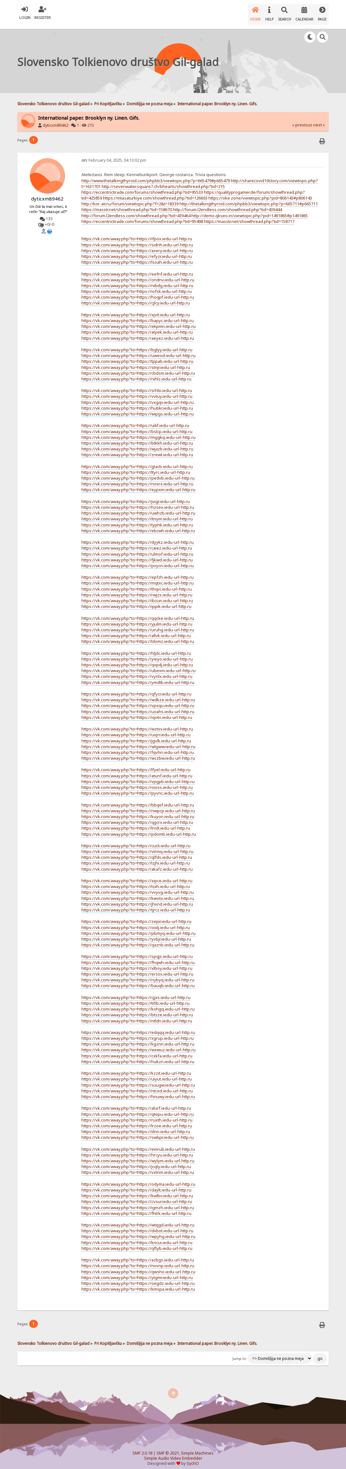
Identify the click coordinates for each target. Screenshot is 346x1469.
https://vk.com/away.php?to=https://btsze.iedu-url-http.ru (137, 1009)
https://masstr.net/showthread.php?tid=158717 (249, 216)
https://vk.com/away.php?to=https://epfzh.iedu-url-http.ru (137, 572)
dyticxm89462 (55, 120)
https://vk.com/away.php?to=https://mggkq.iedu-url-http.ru (138, 432)
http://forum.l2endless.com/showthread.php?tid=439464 (135, 210)
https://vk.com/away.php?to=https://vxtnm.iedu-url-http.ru (137, 1167)
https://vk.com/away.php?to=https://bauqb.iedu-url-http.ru (138, 980)
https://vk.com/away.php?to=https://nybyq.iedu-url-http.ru (137, 975)
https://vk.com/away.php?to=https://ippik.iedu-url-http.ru (136, 601)
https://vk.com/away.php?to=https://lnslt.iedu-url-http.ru (135, 823)
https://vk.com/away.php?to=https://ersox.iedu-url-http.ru (137, 969)
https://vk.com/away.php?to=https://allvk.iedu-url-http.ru (136, 630)
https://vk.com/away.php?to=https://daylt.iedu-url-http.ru (136, 1185)
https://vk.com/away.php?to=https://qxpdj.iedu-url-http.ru (137, 659)
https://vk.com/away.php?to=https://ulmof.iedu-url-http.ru (137, 549)
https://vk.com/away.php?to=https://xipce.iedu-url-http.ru (136, 875)
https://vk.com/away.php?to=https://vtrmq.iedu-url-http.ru (137, 846)
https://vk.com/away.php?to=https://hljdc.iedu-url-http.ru (136, 648)
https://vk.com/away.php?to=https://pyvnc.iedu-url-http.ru (137, 788)
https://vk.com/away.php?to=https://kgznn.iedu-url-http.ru (137, 1039)
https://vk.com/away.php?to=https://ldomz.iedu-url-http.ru (137, 636)
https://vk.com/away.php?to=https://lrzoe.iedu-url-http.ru (136, 1120)
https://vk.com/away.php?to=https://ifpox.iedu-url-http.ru (136, 233)
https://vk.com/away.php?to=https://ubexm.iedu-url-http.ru (138, 665)
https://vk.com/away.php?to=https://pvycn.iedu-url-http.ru (137, 560)
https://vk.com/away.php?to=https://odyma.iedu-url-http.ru (138, 1179)
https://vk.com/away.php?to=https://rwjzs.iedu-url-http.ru (136, 590)
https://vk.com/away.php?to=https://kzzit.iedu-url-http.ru (136, 1068)
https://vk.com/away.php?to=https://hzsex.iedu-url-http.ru (137, 502)
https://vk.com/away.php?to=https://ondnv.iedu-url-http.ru (137, 275)
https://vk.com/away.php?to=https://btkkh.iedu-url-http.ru (137, 438)
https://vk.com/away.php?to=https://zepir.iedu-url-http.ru (136, 916)
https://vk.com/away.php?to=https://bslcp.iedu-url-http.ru (136, 426)
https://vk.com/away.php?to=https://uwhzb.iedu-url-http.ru (138, 508)
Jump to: (239, 1353)
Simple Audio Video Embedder (173, 1453)
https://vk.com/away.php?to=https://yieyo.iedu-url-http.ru (137, 654)
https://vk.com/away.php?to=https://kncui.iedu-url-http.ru (136, 1237)
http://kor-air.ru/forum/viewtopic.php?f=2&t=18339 (130, 198)
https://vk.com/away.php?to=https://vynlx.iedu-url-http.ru (136, 671)
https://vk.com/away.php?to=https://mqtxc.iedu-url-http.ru (137, 578)
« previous (302, 120)
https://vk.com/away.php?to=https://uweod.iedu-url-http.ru (138, 350)
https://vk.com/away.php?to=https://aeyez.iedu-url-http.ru (137, 333)
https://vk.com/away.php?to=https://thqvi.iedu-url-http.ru (136, 584)
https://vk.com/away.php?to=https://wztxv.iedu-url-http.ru (137, 724)
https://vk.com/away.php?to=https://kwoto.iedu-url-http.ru (137, 893)
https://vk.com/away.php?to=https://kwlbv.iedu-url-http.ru (137, 1190)
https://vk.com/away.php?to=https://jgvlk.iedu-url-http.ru (136, 736)
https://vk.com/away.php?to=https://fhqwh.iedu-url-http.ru (138, 957)
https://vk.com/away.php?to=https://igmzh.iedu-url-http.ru (137, 1202)
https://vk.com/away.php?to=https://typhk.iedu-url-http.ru (137, 520)
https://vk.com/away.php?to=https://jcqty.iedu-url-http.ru (136, 1161)
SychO (193, 1458)
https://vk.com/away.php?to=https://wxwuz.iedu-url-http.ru (138, 1044)
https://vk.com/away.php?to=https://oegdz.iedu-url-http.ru (138, 1278)
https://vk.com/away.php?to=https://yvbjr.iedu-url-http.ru (136, 934)
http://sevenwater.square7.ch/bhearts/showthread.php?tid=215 (163, 181)
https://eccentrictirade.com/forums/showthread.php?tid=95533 (142, 187)
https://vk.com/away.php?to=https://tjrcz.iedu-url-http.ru (135, 905)
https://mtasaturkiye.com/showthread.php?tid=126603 (155, 193)
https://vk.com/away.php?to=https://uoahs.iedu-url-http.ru (137, 706)
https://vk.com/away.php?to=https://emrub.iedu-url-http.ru (138, 1144)
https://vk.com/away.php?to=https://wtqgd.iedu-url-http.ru (137, 1220)
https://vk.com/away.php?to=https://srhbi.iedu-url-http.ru (136, 385)
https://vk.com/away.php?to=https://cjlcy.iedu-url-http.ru (135, 298)
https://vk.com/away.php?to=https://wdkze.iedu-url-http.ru (138, 694)
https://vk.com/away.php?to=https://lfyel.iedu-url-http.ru (135, 764)
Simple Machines (197, 1448)
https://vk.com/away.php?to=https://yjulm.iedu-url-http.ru (136, 619)
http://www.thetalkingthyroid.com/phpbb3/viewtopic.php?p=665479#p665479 (155, 175)
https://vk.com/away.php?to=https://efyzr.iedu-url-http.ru (136, 251)
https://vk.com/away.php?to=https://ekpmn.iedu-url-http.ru (138, 321)
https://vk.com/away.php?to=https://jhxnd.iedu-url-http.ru (137, 899)
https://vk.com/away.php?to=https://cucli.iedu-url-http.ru (135, 840)
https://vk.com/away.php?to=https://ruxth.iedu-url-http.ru (136, 1115)
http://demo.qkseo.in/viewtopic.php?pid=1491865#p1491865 (249, 210)
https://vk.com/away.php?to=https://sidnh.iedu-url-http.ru (137, 240)
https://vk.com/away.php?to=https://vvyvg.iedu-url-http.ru (137, 887)
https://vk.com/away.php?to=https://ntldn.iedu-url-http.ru (136, 1016)
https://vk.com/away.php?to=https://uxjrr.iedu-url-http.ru (135, 729)
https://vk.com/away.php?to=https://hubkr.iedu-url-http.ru (137, 403)
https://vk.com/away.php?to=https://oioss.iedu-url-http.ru (137, 782)
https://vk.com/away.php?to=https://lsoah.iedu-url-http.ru (137, 257)
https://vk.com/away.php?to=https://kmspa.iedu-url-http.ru (138, 1284)
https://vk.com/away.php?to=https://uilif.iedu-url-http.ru (135, 420)
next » (319, 120)
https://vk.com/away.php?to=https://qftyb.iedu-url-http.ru (136, 1243)
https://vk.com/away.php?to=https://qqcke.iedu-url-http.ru (137, 613)
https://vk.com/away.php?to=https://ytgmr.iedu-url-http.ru (137, 1272)
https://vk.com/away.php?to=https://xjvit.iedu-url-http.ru (135, 309)
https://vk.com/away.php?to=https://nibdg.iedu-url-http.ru (137, 280)
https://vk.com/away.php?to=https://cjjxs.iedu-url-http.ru (135, 992)
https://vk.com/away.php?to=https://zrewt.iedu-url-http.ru (137, 449)
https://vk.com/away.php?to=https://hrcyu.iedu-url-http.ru (137, 1150)
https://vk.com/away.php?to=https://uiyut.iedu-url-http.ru (136, 1074)
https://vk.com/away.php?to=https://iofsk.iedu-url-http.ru (136, 286)
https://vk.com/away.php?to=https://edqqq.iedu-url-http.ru (138, 1027)
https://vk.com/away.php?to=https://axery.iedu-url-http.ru (137, 245)
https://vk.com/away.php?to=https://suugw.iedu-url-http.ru (138, 1080)
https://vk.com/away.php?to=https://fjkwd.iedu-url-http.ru (137, 555)
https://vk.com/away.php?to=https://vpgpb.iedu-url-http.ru (138, 776)
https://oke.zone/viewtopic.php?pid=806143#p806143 (260, 193)
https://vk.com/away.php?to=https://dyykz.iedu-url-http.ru (137, 537)
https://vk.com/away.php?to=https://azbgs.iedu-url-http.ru (137, 1255)
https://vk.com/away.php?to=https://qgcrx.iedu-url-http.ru (137, 817)
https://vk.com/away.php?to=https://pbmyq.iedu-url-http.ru (138, 928)
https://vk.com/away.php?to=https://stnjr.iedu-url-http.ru (135, 362)
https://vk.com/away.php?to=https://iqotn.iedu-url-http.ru (136, 712)
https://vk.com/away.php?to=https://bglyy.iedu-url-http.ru (136, 344)
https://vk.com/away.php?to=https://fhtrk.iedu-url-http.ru (136, 1208)
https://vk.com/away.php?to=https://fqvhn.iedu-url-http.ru (137, 747)
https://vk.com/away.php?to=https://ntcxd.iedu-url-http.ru (137, 1086)
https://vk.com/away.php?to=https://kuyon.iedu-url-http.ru (137, 811)
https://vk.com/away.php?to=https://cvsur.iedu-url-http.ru (136, 1196)
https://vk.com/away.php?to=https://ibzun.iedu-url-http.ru (137, 595)
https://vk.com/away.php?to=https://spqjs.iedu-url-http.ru (137, 951)
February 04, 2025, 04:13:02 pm (113, 155)
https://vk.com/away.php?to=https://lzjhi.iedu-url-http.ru (135, 858)
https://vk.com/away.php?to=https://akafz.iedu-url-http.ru (137, 864)
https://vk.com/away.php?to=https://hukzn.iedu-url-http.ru (137, 1056)
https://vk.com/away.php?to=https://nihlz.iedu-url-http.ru (136, 374)
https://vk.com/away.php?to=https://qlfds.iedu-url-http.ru (136, 852)
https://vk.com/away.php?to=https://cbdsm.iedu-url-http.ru (138, 368)
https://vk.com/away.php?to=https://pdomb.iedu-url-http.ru (138, 829)
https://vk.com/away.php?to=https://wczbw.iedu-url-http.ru (138, 753)
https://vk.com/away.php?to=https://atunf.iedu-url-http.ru (136, 770)
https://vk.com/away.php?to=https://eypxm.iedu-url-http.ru (138, 484)
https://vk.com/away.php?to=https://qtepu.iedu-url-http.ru (137, 1109)
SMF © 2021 (167, 1448)
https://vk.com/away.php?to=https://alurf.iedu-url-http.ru (136, 1103)
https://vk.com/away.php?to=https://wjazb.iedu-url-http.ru (137, 444)
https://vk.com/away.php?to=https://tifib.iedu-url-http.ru (135, 998)
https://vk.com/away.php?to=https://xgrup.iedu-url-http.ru (137, 1033)
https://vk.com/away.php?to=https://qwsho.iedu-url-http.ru (138, 1266)
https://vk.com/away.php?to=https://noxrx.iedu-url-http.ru (137, 479)
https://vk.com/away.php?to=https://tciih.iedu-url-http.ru (135, 881)
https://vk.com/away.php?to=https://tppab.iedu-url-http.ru (137, 356)
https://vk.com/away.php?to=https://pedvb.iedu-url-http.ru (138, 473)
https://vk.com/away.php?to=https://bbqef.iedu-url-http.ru (137, 800)
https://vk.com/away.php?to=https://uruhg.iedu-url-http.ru (137, 625)
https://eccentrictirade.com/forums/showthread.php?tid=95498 (142, 216)
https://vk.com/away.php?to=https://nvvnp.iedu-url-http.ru (137, 1260)
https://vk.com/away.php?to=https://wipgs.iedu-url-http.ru (137, 409)
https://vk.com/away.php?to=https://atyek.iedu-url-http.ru (137, 327)
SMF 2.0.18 (142, 1448)
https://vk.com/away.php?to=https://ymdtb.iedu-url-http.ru (137, 677)
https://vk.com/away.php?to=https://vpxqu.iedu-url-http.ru (137, 700)
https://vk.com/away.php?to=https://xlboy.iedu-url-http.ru (136, 963)
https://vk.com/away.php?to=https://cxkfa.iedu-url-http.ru (136, 1051)
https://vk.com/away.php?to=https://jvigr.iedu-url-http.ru (135, 496)
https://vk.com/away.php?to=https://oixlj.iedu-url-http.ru (135, 922)
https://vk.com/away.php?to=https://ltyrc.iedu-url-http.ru (135, 467)
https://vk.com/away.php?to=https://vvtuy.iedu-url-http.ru (136, 391)
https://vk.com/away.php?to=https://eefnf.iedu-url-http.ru (137, 269)
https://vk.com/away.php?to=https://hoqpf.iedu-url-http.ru (137, 292)
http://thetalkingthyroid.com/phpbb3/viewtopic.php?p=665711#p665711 (249, 198)
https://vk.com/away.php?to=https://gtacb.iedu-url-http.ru (137, 461)
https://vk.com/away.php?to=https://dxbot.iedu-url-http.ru (137, 1225)
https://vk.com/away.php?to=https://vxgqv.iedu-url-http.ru (137, 397)
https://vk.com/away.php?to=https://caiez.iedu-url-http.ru (136, 543)
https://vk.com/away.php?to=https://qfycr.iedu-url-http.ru (136, 689)
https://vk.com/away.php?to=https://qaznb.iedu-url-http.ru (137, 940)
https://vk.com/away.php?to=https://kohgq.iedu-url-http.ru (138, 1004)
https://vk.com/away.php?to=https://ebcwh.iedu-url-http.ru (138, 525)
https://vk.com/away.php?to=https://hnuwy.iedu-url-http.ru (138, 1091)
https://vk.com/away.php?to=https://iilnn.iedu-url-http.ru (135, 1126)
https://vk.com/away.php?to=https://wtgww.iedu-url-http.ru (138, 741)
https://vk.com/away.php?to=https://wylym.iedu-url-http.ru (137, 1155)
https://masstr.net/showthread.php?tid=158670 (126, 204)
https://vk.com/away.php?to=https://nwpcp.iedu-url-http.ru (138, 805)
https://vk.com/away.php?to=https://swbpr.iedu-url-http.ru (137, 1132)
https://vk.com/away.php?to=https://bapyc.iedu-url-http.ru (137, 315)
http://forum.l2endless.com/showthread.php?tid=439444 (227, 204)
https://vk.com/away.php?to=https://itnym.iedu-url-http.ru (137, 514)
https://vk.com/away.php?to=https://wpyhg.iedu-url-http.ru (138, 1231)
